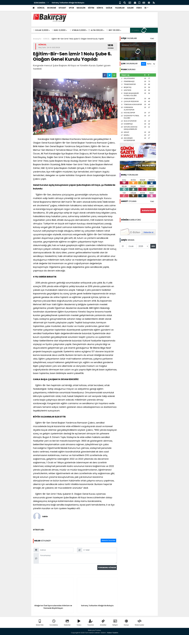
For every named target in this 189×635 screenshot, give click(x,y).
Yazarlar (90, 622)
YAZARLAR (120, 8)
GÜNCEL (41, 8)
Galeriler (67, 622)
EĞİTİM (91, 8)
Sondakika (54, 622)
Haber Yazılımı (112, 633)
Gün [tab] (143, 64)
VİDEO (139, 8)
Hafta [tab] (149, 64)
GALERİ (130, 8)
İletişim (115, 622)
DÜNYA (100, 8)
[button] (146, 8)
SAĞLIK (109, 8)
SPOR (71, 8)
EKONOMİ (51, 8)
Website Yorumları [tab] (108, 540)
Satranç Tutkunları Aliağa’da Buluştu (68, 2)
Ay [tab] (154, 64)
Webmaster (139, 622)
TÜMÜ (152, 39)
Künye (126, 622)
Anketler (103, 622)
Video (79, 622)
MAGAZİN (81, 8)
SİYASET (62, 8)
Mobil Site (40, 622)
